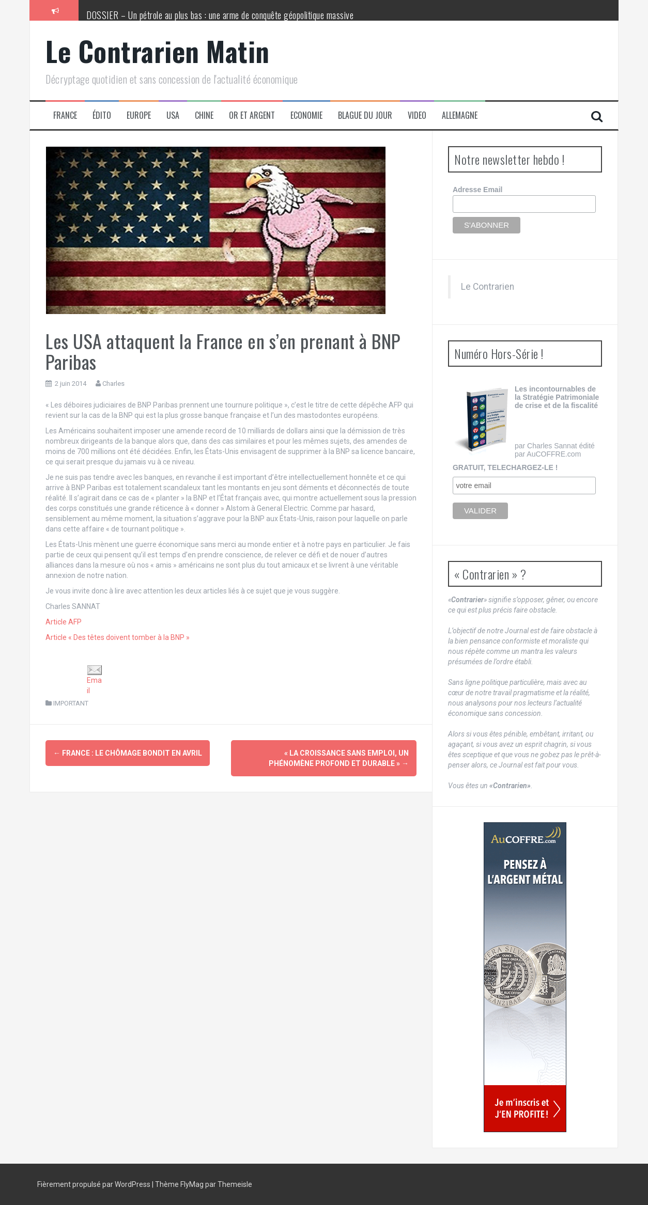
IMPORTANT (70, 703)
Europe (139, 115)
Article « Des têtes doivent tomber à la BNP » (117, 637)
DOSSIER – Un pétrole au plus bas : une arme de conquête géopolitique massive (219, 15)
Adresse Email (478, 189)
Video (417, 115)
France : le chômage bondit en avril (127, 753)
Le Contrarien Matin (157, 51)
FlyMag (192, 1184)
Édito (101, 115)
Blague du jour (365, 115)
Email (94, 680)
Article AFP (63, 622)
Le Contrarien (487, 286)
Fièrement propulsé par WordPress (94, 1184)
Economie (306, 115)
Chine (204, 115)
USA (172, 115)
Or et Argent (252, 115)
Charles (113, 383)
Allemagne (459, 115)
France (65, 115)
